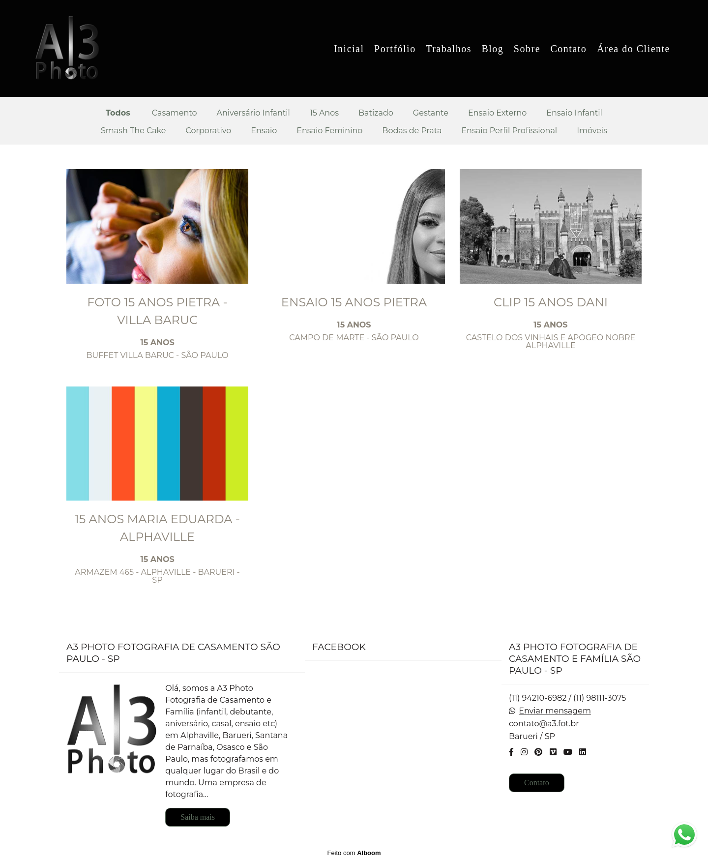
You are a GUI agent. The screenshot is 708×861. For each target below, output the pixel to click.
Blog (492, 48)
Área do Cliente (633, 48)
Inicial (349, 48)
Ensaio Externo (497, 113)
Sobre (527, 48)
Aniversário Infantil (253, 113)
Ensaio (264, 131)
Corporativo (209, 131)
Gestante (430, 113)
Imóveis (592, 131)
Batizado (375, 113)
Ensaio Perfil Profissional (509, 131)
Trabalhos (449, 48)
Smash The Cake (133, 131)
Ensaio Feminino (329, 131)
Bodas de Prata (412, 131)
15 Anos (324, 113)
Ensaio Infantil (574, 113)
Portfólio (395, 48)
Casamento (174, 113)
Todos (118, 113)
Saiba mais (197, 817)
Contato (569, 48)
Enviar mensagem (555, 711)
